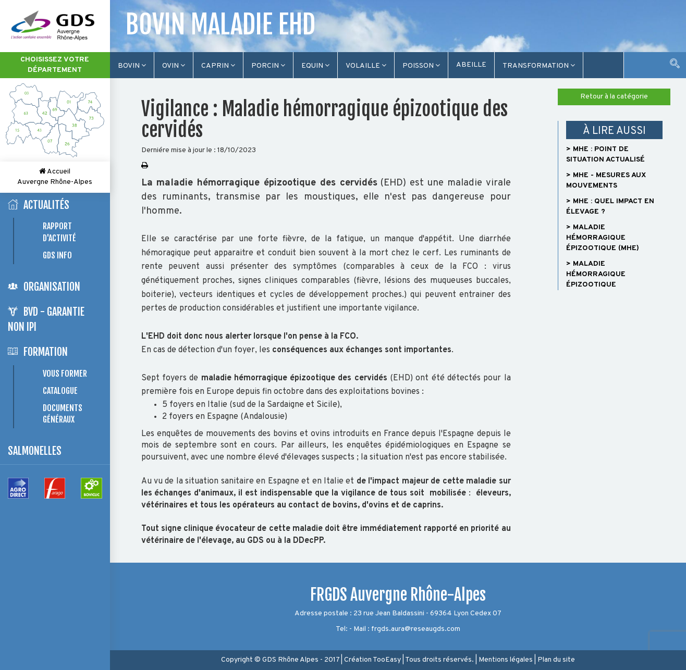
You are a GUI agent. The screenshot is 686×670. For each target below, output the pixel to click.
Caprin (218, 65)
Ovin (173, 65)
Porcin (268, 65)
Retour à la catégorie (614, 96)
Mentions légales (506, 659)
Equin (315, 65)
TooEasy (387, 659)
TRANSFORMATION (539, 65)
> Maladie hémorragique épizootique (596, 274)
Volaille (366, 65)
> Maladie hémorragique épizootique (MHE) (602, 238)
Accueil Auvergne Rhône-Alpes (54, 177)
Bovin (132, 65)
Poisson (421, 65)
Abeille (471, 64)
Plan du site (556, 659)
